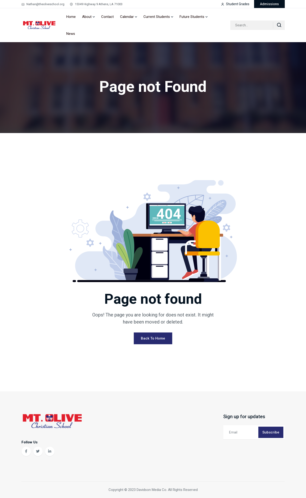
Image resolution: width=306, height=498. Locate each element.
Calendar (127, 17)
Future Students (192, 17)
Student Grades (235, 4)
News (70, 34)
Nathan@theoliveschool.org (42, 4)
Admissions (269, 4)
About (87, 17)
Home (71, 17)
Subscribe (270, 432)
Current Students (156, 17)
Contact (107, 17)
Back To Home (153, 338)
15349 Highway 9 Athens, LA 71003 (96, 4)
